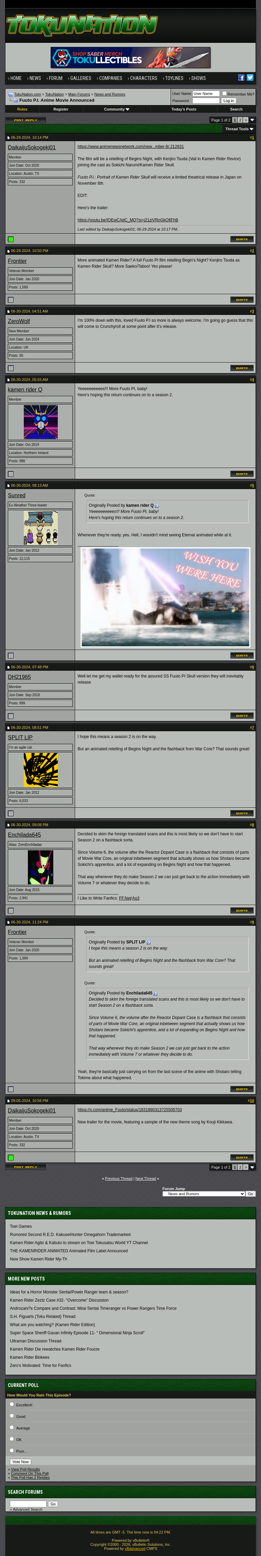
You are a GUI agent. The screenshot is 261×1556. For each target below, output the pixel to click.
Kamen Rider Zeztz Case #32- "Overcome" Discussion (59, 1300)
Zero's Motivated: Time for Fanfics (40, 1365)
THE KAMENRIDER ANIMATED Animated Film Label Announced (69, 1251)
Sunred (16, 495)
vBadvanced (135, 1548)
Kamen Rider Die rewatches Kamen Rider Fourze (54, 1349)
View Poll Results (25, 1469)
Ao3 (135, 898)
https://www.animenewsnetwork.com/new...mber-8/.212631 (130, 146)
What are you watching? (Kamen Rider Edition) (52, 1324)
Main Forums (79, 94)
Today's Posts (183, 109)
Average (23, 1428)
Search (236, 109)
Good (20, 1417)
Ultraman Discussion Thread (35, 1341)
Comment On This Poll (30, 1473)
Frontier (17, 261)
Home (16, 78)
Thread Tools (236, 129)
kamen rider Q (25, 389)
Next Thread (146, 1178)
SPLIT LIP (20, 737)
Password (180, 101)
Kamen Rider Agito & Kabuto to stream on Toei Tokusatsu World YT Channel (79, 1242)
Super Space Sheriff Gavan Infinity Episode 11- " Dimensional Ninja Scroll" (77, 1333)
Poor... (21, 1451)
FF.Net (125, 898)
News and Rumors (109, 94)
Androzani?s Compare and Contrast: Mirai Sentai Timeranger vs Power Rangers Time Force (93, 1308)
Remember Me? (238, 94)
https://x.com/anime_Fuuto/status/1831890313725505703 (129, 1109)
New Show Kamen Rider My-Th (38, 1259)
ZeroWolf (19, 321)
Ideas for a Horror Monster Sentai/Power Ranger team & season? (69, 1292)
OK (19, 1440)
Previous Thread (119, 1178)
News (35, 78)
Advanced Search (27, 1509)
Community (116, 109)
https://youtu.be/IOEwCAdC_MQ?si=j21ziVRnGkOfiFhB (127, 220)
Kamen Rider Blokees (29, 1357)
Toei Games (21, 1226)
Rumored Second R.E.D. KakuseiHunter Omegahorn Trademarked (70, 1234)
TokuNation (54, 94)
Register (60, 109)
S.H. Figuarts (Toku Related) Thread (42, 1316)
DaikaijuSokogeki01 (32, 147)
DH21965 (19, 677)
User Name (181, 93)
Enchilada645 (24, 835)
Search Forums (25, 1492)
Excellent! (24, 1405)
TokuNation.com (27, 94)
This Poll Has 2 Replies (30, 1477)
